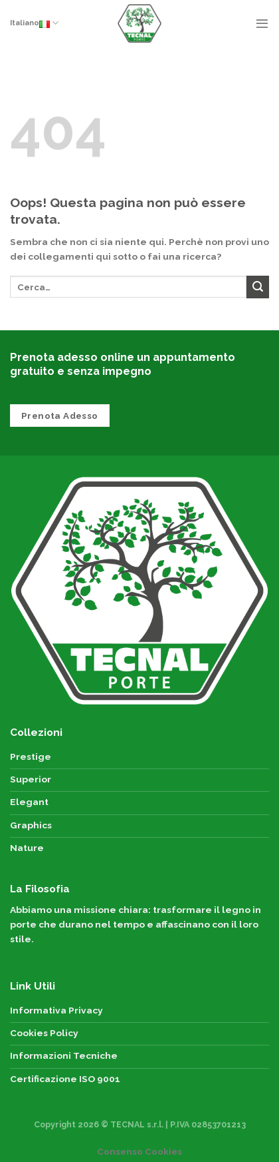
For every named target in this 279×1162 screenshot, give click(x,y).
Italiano (34, 23)
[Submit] (257, 287)
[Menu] (262, 23)
